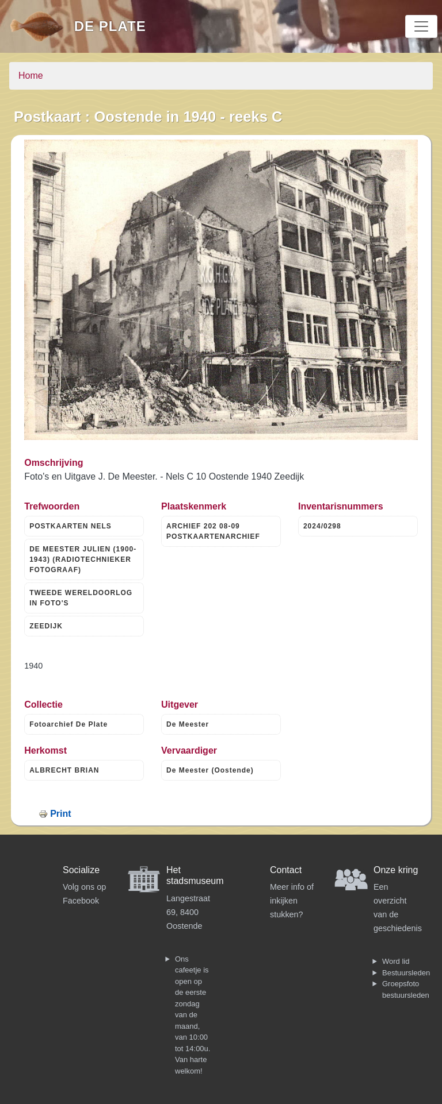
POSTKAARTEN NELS (70, 526)
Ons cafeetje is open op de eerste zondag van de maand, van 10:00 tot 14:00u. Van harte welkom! (192, 1015)
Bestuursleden (406, 972)
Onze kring (396, 870)
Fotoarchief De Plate (68, 724)
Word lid (395, 961)
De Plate (110, 26)
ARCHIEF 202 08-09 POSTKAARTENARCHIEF (213, 531)
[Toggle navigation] (421, 26)
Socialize (81, 870)
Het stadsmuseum (195, 875)
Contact (286, 870)
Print (60, 814)
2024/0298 (322, 526)
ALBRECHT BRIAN (64, 770)
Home (30, 75)
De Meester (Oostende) (210, 770)
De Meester (187, 724)
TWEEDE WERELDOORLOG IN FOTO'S (80, 598)
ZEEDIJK (46, 626)
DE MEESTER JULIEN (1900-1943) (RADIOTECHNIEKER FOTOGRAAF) (82, 559)
